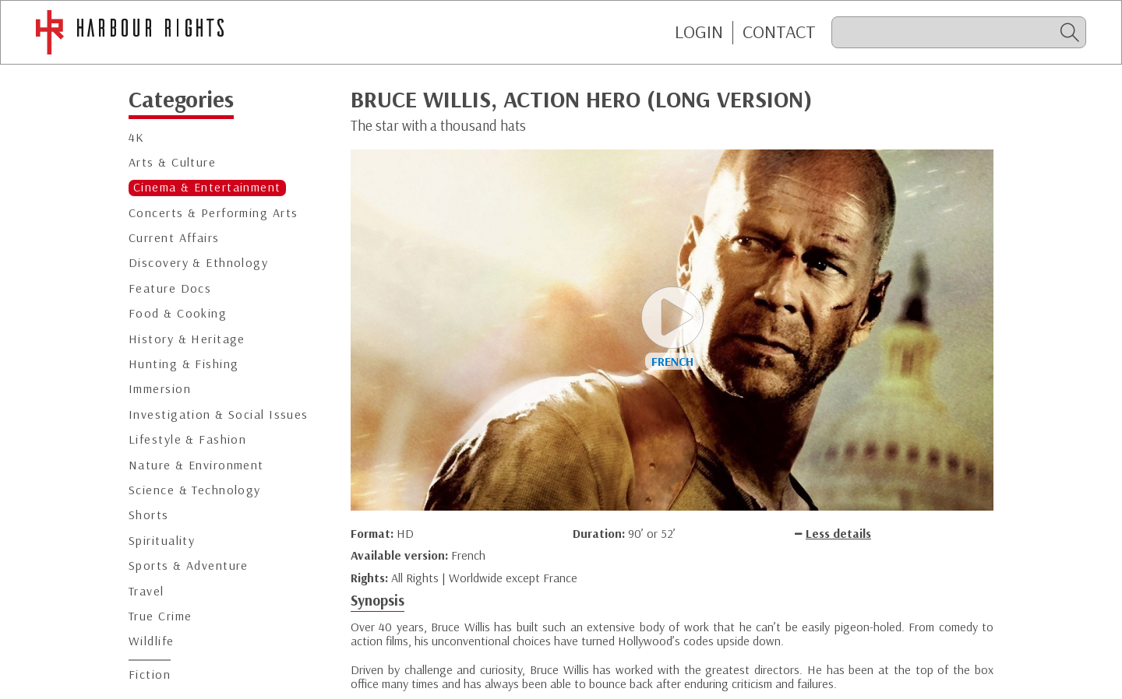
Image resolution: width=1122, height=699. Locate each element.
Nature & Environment (196, 465)
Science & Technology (195, 490)
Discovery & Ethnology (198, 262)
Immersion (160, 388)
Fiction (150, 674)
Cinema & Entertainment (207, 187)
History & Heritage (187, 339)
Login (699, 32)
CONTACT (779, 32)
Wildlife (152, 641)
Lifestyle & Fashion (187, 439)
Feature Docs (170, 288)
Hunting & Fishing (183, 364)
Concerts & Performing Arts (213, 212)
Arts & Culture (172, 162)
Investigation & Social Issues (219, 414)
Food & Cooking (178, 313)
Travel (146, 591)
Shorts (149, 515)
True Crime (160, 616)
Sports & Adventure (189, 565)
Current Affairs (174, 237)
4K (137, 137)
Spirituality (162, 540)
